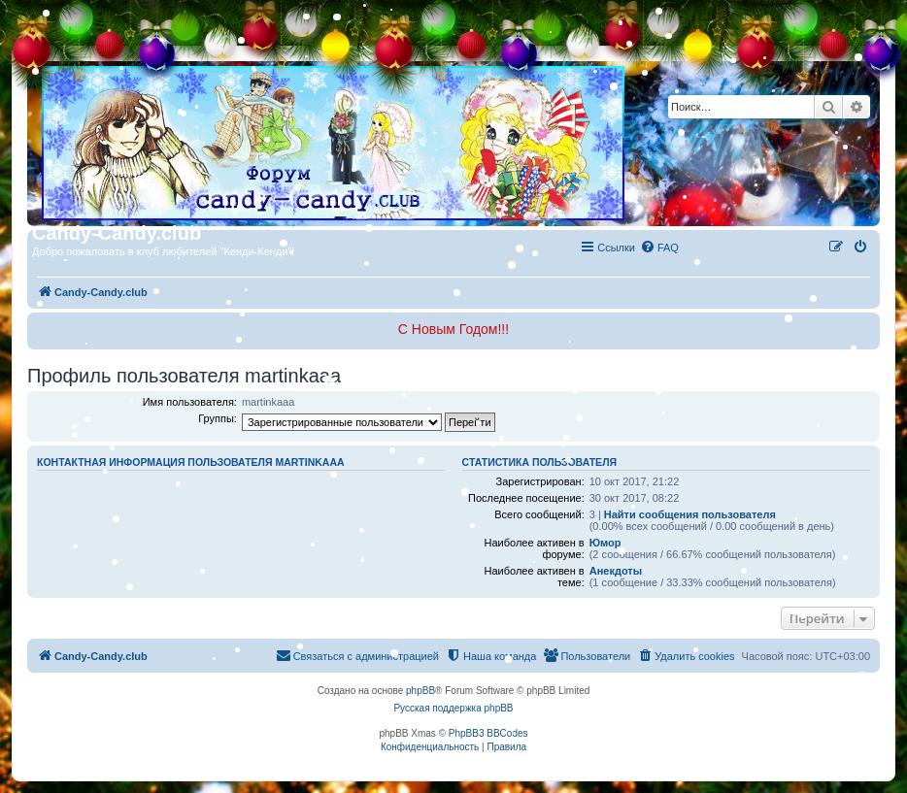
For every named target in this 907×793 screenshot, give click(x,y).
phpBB (420, 690)
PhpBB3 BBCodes (488, 733)
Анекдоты (615, 571)
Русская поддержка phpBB (453, 708)
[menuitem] (659, 247)
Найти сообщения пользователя (690, 514)
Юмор (605, 542)
